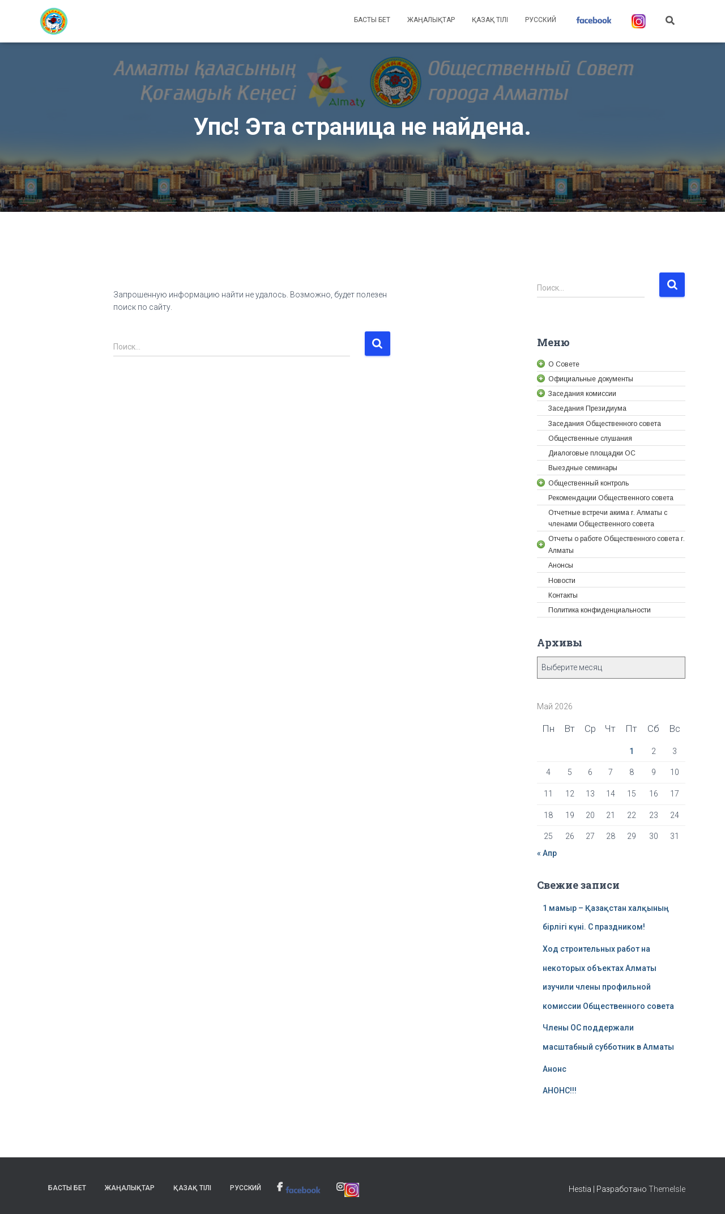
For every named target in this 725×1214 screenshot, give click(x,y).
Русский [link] (540, 20)
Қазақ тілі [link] (490, 20)
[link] (53, 21)
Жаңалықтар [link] (431, 20)
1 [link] (631, 751)
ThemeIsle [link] (667, 1189)
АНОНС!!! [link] (560, 1090)
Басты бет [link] (372, 20)
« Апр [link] (547, 853)
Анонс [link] (554, 1069)
